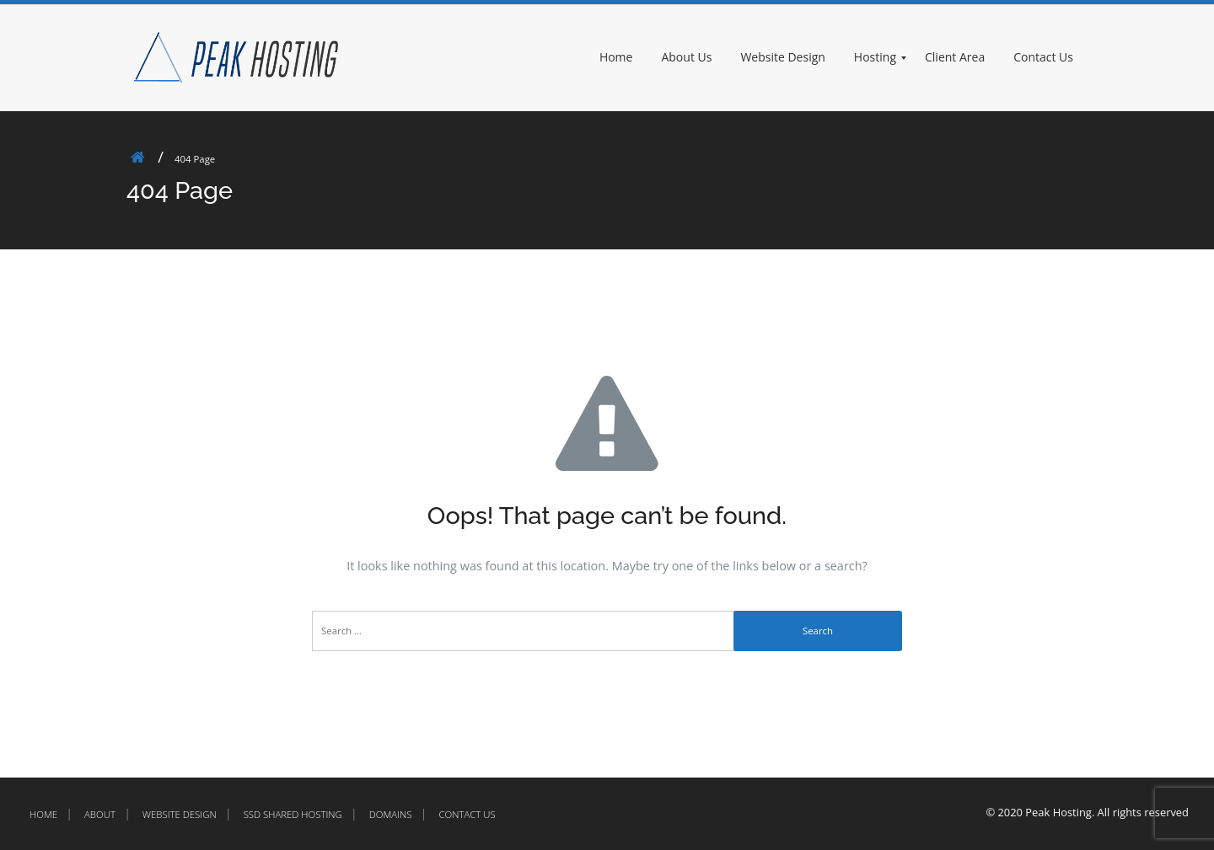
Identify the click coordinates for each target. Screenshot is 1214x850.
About (99, 814)
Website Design (179, 814)
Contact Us (466, 814)
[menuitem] (623, 58)
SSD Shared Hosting (293, 814)
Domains (390, 814)
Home (43, 814)
